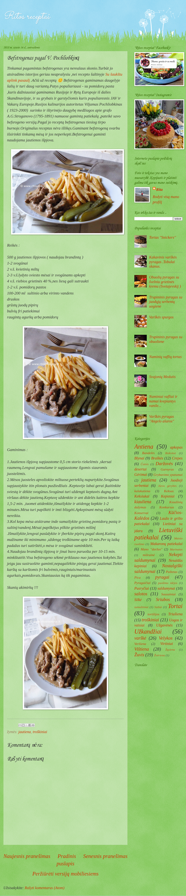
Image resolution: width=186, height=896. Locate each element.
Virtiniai (166, 643)
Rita (159, 189)
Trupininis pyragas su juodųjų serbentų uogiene (165, 301)
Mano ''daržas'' (151, 549)
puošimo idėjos (167, 583)
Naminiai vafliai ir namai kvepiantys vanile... (163, 401)
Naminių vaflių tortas (165, 357)
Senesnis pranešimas (105, 856)
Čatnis (145, 464)
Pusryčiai (141, 588)
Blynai (139, 458)
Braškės (157, 458)
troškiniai (40, 732)
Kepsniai (168, 496)
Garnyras (167, 469)
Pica (137, 577)
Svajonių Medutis (162, 377)
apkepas (176, 447)
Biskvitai (170, 453)
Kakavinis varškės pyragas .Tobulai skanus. (163, 261)
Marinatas (176, 549)
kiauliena (142, 501)
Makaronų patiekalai (166, 544)
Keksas (169, 491)
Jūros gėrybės (167, 486)
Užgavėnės (164, 625)
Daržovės (164, 463)
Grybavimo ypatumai (168, 475)
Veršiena (140, 644)
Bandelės (148, 453)
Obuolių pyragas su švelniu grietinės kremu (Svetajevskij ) (165, 281)
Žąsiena (170, 649)
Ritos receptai (26, 16)
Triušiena (175, 614)
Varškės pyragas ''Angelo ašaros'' (161, 418)
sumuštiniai (141, 607)
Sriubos (163, 599)
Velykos (165, 638)
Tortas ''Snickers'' (162, 237)
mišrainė (149, 555)
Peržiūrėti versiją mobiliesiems (65, 874)
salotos (140, 593)
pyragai (162, 577)
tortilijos (153, 614)
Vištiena (141, 649)
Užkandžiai (148, 631)
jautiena (24, 732)
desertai (140, 469)
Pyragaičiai (142, 583)
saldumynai (166, 588)
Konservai (141, 513)
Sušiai (158, 607)
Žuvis (139, 654)
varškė (140, 638)
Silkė (138, 600)
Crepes (177, 458)
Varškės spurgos (161, 317)
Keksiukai (141, 496)
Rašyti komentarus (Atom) (44, 888)
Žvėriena (159, 655)
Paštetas (171, 572)
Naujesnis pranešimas (26, 856)
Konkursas (166, 507)
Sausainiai (168, 594)
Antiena (143, 446)
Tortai (175, 606)
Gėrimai (140, 474)
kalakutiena (142, 491)
